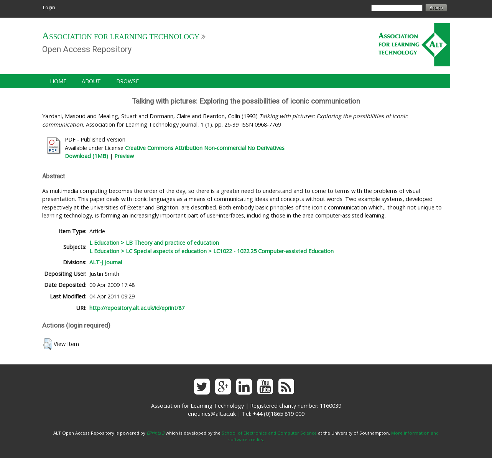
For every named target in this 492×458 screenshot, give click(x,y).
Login (49, 7)
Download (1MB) (86, 156)
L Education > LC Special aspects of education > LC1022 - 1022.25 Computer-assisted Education (211, 251)
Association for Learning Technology (121, 37)
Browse (127, 81)
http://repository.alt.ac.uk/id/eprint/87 (136, 307)
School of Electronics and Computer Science (269, 433)
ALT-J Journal (105, 262)
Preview (124, 156)
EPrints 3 (155, 433)
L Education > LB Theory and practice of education (154, 242)
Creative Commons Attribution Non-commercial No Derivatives (205, 148)
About (91, 81)
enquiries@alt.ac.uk (212, 413)
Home (58, 81)
